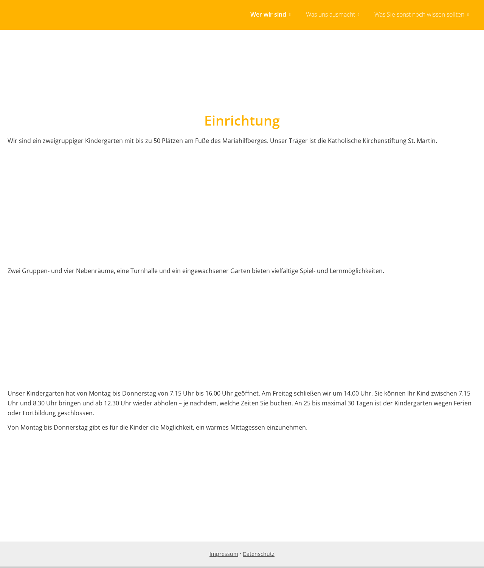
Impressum (223, 555)
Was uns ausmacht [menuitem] (330, 14)
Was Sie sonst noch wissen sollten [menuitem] (419, 14)
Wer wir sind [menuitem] (268, 14)
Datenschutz (259, 555)
